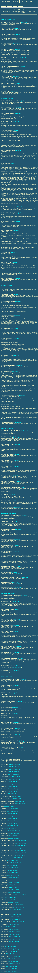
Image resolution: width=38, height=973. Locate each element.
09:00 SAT (10, 958)
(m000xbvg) (18, 150)
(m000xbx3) (16, 328)
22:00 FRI (15, 904)
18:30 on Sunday (17, 573)
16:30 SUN (14, 798)
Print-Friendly (29, 1)
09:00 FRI (12, 956)
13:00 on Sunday (17, 667)
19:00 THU (13, 796)
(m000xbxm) (24, 430)
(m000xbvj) (13, 163)
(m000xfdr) (17, 670)
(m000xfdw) (16, 685)
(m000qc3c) (23, 487)
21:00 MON (8, 946)
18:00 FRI (10, 889)
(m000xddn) (16, 43)
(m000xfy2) (22, 741)
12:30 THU (9, 821)
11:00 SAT (11, 963)
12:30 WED (9, 818)
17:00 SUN (10, 949)
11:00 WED (9, 786)
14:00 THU (9, 872)
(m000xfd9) (17, 619)
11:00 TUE (9, 784)
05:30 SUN (11, 892)
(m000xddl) (17, 34)
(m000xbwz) (18, 301)
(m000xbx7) (16, 355)
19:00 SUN (8, 966)
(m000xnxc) (23, 66)
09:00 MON (10, 764)
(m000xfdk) (18, 646)
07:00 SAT (11, 929)
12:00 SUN (8, 971)
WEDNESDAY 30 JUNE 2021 (8, 513)
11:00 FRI (9, 791)
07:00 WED (11, 939)
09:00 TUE (10, 766)
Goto (22, 1)
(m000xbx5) (16, 338)
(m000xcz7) (17, 454)
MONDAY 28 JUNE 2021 (7, 285)
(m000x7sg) (17, 28)
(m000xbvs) (16, 230)
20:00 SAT (10, 902)
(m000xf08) (18, 529)
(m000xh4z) (14, 91)
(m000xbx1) (17, 315)
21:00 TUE (9, 811)
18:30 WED (17, 894)
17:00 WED (12, 914)
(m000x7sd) (24, 22)
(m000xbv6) (18, 113)
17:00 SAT (16, 803)
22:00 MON (11, 830)
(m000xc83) (18, 587)
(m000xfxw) (16, 722)
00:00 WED (17, 850)
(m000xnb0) (16, 76)
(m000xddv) (17, 83)
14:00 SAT (16, 801)
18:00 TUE (16, 857)
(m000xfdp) (20, 658)
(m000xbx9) (18, 365)
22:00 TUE (10, 833)
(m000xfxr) (15, 707)
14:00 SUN (7, 806)
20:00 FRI (15, 907)
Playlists (9, 5)
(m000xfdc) (16, 625)
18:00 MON (8, 953)
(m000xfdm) (16, 652)
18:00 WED (7, 899)
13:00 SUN (11, 776)
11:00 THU (9, 789)
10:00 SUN (9, 951)
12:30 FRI (9, 823)
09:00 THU (10, 771)
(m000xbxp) (16, 437)
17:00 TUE (11, 912)
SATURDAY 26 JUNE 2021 (8, 19)
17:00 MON (12, 909)
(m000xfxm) (17, 693)
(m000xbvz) (17, 278)
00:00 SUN (17, 843)
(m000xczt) (16, 521)
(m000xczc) (16, 466)
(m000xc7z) (18, 566)
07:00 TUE (11, 936)
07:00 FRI (11, 944)
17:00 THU (11, 917)
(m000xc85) (24, 595)
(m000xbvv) (15, 262)
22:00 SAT (7, 828)
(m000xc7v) (16, 551)
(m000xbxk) (18, 422)
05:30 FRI (9, 885)
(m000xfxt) (15, 713)
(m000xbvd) (17, 144)
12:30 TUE (9, 816)
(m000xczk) (15, 494)
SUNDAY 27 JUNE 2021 (7, 98)
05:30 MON (10, 875)
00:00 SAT (17, 840)
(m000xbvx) (17, 272)
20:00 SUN (10, 774)
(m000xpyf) (23, 57)
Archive (3, 5)
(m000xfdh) (16, 640)
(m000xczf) (15, 475)
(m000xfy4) (21, 747)
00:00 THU (17, 853)
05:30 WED (10, 880)
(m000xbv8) (16, 121)
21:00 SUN (10, 887)
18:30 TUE (8, 926)
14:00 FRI (10, 961)
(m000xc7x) (16, 560)
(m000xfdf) (15, 631)
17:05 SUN (9, 808)
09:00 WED (10, 769)
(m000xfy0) (17, 734)
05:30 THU (9, 882)
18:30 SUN (7, 897)
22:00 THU (10, 838)
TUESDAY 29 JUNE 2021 (7, 428)
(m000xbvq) (17, 221)
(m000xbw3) (17, 294)
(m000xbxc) (15, 371)
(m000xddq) (18, 49)
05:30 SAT (10, 924)
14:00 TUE (9, 867)
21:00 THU (11, 779)
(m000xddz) (24, 101)
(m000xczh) (18, 481)
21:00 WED (8, 968)
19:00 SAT (9, 825)
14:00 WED (9, 870)
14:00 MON (9, 865)
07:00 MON (11, 934)
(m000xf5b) (17, 444)
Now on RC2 (16, 1)
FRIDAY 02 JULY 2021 (7, 677)
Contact (20, 5)
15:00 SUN (12, 862)
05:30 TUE (9, 877)
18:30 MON (15, 921)
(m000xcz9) (16, 460)
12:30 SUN (10, 793)
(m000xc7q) (17, 539)
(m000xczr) (24, 515)
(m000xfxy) (18, 728)
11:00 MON (9, 781)
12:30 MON (9, 813)
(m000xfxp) (19, 701)
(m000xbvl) (19, 206)
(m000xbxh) (14, 405)
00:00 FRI (17, 855)
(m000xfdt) (23, 679)
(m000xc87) (16, 601)
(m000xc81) (25, 577)
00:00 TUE (17, 848)
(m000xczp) (17, 507)
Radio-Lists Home (6, 1)
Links (15, 5)
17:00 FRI (11, 919)
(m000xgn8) (14, 252)
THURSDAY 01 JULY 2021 (8, 593)
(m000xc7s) (16, 545)
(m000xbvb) (15, 130)
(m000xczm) (16, 501)
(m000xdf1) (18, 107)
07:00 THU (11, 941)
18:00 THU (9, 860)
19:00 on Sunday (17, 583)
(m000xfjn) (17, 609)
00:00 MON (17, 845)
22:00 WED (11, 835)
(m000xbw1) (25, 288)
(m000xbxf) (22, 395)
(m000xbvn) (21, 213)
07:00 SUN (11, 931)
